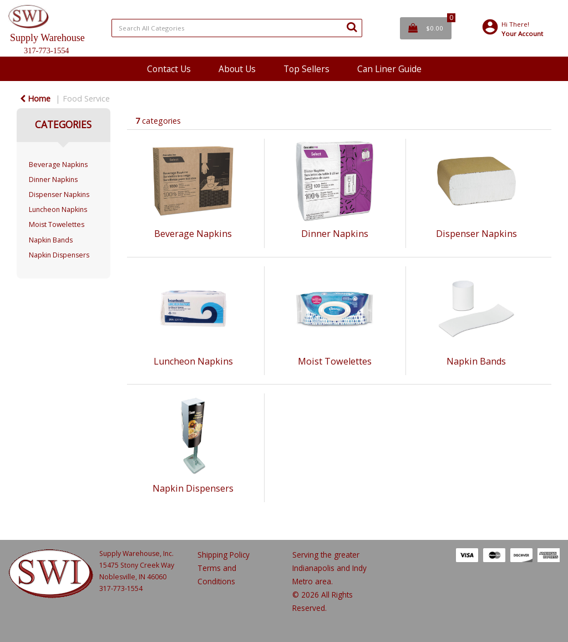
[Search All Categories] (236, 28)
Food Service (86, 98)
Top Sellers (306, 69)
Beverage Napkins (58, 164)
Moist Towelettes (56, 224)
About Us (237, 69)
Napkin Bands (51, 240)
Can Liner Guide (389, 69)
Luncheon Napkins (58, 209)
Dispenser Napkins (59, 194)
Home (35, 98)
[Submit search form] (351, 26)
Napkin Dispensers (59, 255)
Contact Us (169, 69)
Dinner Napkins (53, 179)
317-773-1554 (121, 588)
